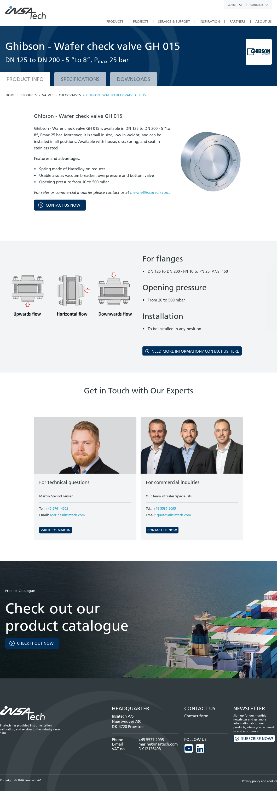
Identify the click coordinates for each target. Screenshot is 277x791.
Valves (47, 95)
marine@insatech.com (149, 192)
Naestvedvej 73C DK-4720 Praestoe (127, 724)
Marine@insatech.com (67, 515)
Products (29, 95)
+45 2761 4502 (57, 508)
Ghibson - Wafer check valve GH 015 (116, 95)
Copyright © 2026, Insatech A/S (21, 780)
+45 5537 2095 (164, 508)
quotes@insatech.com (174, 515)
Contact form (196, 715)
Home (10, 95)
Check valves (70, 95)
